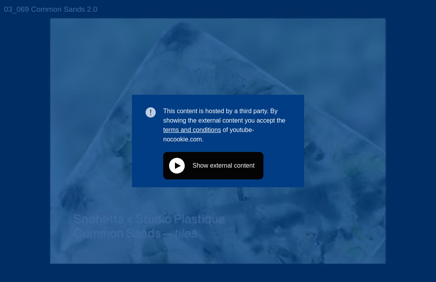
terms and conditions (192, 130)
